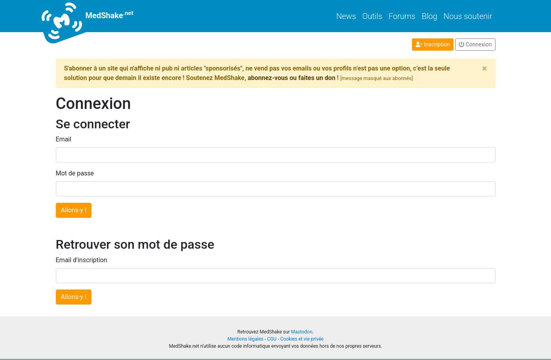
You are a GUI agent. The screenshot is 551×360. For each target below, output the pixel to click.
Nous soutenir (468, 16)
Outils (372, 16)
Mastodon (301, 332)
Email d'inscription (81, 260)
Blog (429, 16)
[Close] (484, 68)
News (346, 16)
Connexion (475, 44)
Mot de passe (75, 173)
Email (64, 139)
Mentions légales (245, 339)
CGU (271, 339)
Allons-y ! (74, 210)
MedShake (94, 16)
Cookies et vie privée (302, 339)
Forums (402, 16)
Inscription (433, 44)
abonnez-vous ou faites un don (291, 78)
